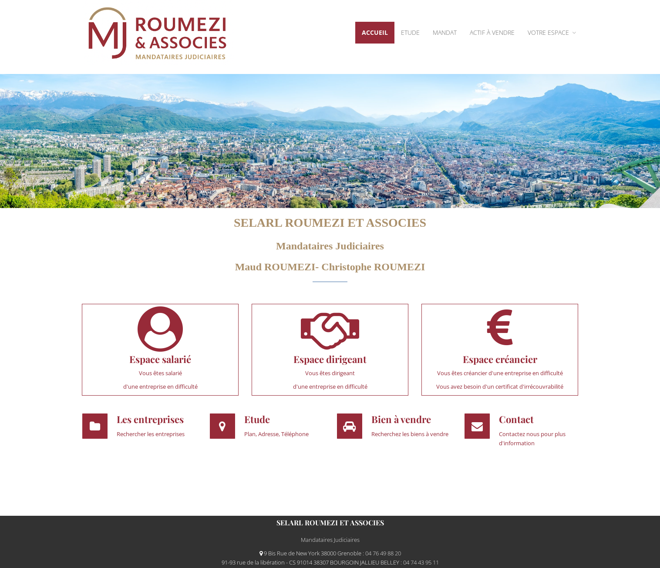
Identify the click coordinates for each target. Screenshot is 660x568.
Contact (516, 419)
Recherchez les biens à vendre (409, 434)
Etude (410, 32)
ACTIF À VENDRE (492, 32)
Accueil (375, 32)
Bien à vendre (401, 419)
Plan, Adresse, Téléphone (276, 434)
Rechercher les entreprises (151, 434)
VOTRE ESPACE (552, 32)
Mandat (445, 32)
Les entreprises (150, 419)
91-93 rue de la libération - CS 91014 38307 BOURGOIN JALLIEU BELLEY (311, 562)
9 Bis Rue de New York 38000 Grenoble (311, 553)
